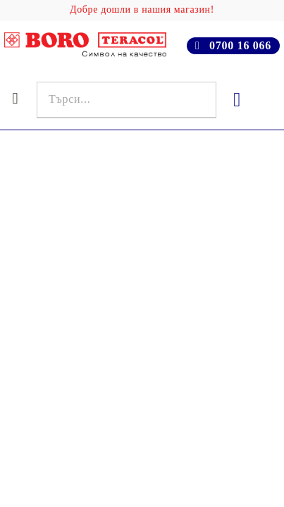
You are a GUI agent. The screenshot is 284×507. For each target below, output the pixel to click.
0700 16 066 (240, 45)
